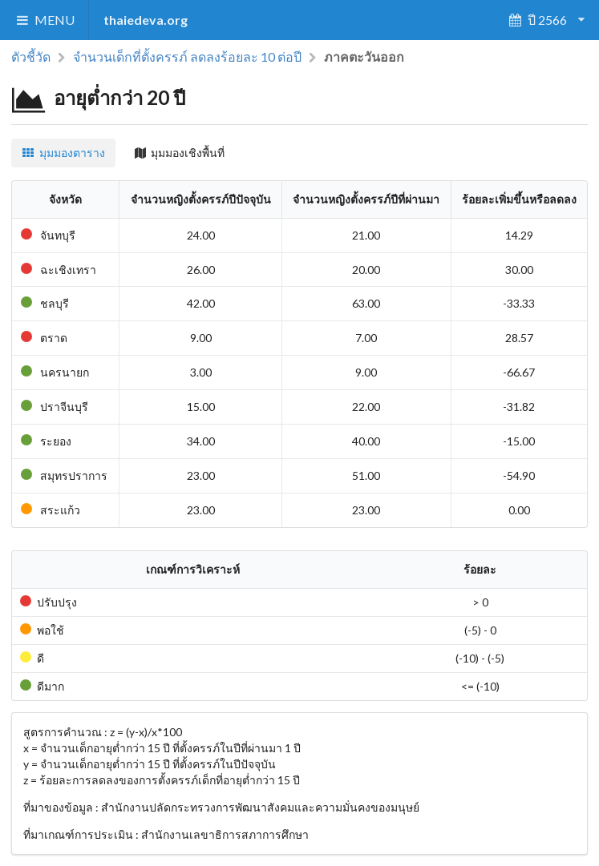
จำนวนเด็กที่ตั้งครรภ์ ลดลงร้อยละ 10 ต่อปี (187, 56)
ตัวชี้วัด (31, 56)
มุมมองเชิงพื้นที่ (179, 152)
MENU (44, 19)
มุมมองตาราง (63, 152)
